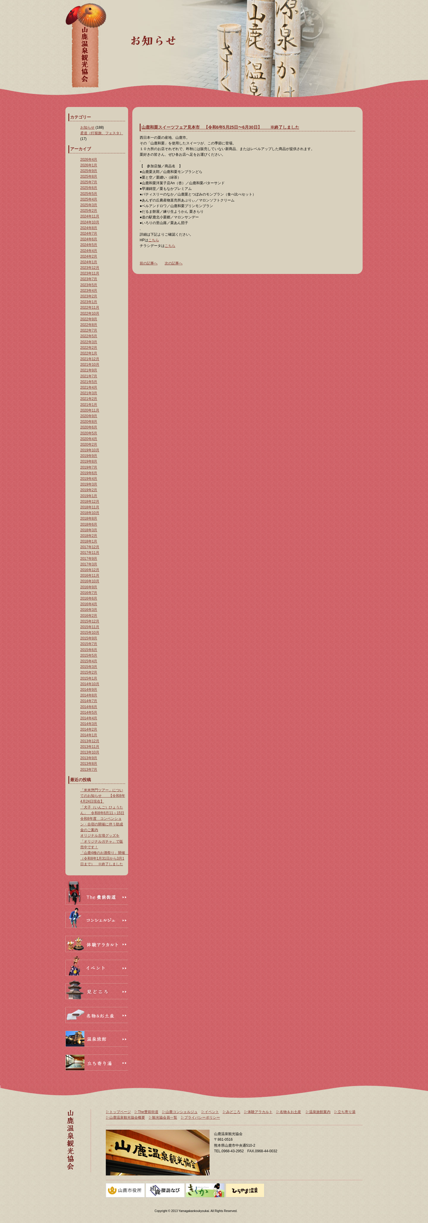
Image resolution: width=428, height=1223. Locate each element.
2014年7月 (88, 701)
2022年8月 (88, 325)
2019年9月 (88, 456)
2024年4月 (88, 251)
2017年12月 (89, 547)
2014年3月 (88, 724)
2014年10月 (89, 684)
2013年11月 (89, 747)
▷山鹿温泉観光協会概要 (125, 1117)
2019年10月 (89, 450)
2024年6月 (88, 239)
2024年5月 (88, 245)
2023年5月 (88, 285)
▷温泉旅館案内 (318, 1112)
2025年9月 (88, 171)
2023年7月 (88, 279)
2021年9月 (88, 370)
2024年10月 (89, 222)
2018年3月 (88, 530)
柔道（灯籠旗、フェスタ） (101, 133)
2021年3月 (88, 393)
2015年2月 (88, 672)
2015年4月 (88, 661)
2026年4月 (88, 159)
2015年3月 (88, 667)
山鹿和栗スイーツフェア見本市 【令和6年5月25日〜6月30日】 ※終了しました (220, 127)
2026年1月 (88, 165)
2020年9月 (88, 416)
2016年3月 (88, 610)
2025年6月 (88, 188)
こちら (153, 240)
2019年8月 (88, 461)
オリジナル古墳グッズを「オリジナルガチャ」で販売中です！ (101, 841)
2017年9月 (88, 559)
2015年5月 (88, 655)
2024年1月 (88, 262)
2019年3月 (88, 484)
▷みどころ (231, 1112)
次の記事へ (173, 263)
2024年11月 (89, 216)
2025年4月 (88, 199)
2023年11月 (89, 273)
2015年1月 (88, 678)
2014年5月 (88, 712)
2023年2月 (88, 296)
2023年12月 (89, 268)
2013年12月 (89, 741)
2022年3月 (88, 342)
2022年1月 (88, 353)
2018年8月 (88, 518)
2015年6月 (88, 650)
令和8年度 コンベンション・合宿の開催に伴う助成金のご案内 (101, 824)
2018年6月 (88, 524)
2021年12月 (89, 359)
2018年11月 (89, 507)
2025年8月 (88, 176)
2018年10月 (89, 513)
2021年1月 (88, 405)
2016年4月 (88, 604)
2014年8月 (88, 695)
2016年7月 (88, 593)
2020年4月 (88, 439)
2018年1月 (88, 541)
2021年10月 (89, 365)
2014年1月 (88, 735)
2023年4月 (88, 291)
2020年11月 (89, 410)
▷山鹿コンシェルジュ (180, 1112)
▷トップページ (118, 1112)
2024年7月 (88, 233)
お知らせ (87, 127)
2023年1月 (88, 302)
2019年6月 (88, 473)
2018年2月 (88, 536)
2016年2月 (88, 616)
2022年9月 (88, 319)
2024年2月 (88, 256)
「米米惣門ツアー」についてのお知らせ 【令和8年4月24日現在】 (102, 795)
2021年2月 (88, 399)
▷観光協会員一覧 (163, 1117)
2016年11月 (89, 575)
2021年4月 (88, 387)
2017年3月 (88, 564)
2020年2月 (88, 444)
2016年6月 (88, 598)
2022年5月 (88, 336)
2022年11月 (89, 307)
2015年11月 (89, 627)
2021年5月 (88, 382)
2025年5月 (88, 194)
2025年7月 (88, 182)
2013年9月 (88, 758)
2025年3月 (88, 205)
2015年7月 (88, 644)
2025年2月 (88, 211)
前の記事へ (149, 263)
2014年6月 (88, 707)
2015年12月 (89, 621)
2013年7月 (88, 769)
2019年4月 (88, 479)
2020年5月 (88, 433)
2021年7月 (88, 376)
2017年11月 (89, 553)
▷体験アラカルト (258, 1112)
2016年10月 (89, 581)
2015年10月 (89, 633)
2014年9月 (88, 690)
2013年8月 (88, 764)
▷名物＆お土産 (288, 1112)
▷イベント (210, 1112)
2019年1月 (88, 496)
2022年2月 (88, 348)
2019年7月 (88, 467)
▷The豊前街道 (146, 1112)
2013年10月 (89, 752)
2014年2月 (88, 729)
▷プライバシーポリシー (200, 1117)
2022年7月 (88, 330)
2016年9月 (88, 587)
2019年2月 (88, 490)
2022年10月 (89, 313)
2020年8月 (88, 422)
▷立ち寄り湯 (344, 1112)
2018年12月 (89, 501)
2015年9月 (88, 638)
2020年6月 (88, 427)
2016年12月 (89, 570)
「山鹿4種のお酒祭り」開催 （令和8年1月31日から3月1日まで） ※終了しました (104, 858)
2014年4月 (88, 718)
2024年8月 (88, 228)
